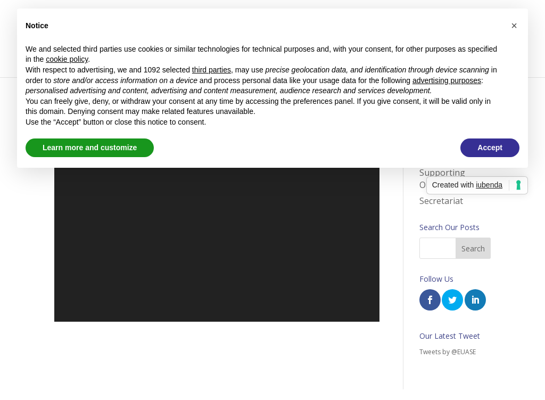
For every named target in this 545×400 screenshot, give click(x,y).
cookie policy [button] (67, 59)
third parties (211, 70)
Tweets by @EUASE (447, 351)
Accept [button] (489, 147)
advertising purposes (446, 80)
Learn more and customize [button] (90, 147)
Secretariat (441, 201)
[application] (216, 230)
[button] (514, 25)
